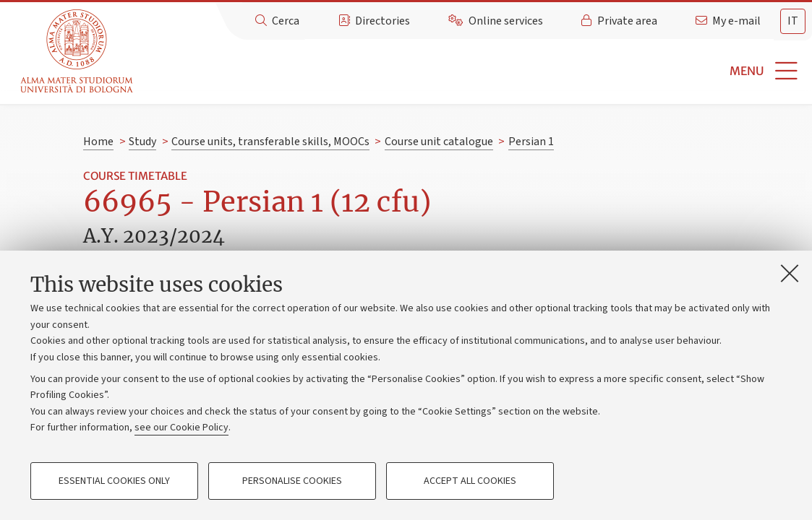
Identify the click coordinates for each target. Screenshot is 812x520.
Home (98, 142)
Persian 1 (531, 142)
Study (142, 142)
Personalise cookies (292, 481)
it (792, 21)
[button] (475, 71)
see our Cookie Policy (181, 427)
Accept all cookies (470, 481)
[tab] (792, 21)
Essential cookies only (114, 481)
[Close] (789, 273)
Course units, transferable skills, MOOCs (270, 142)
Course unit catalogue (439, 142)
